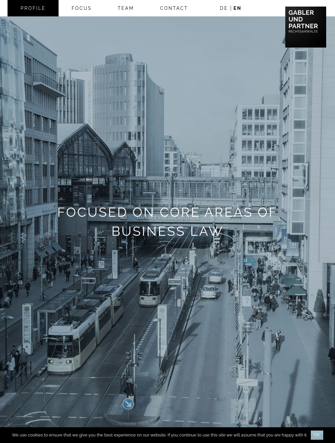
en (238, 8)
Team (126, 8)
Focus (82, 8)
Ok (317, 435)
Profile (33, 8)
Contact (174, 8)
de (224, 8)
